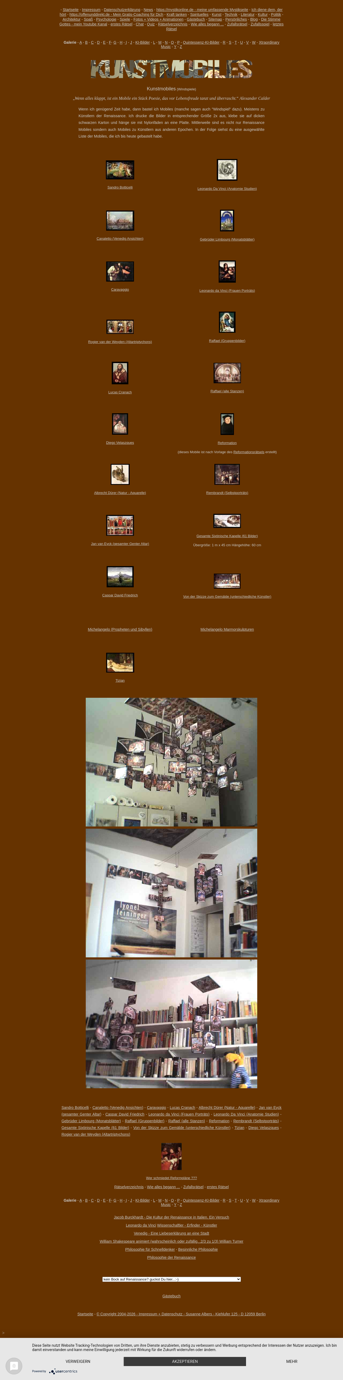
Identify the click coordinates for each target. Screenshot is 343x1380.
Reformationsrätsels (248, 452)
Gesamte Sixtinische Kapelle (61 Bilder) (227, 536)
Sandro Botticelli (120, 187)
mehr (291, 1361)
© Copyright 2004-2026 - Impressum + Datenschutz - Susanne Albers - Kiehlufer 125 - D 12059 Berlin (181, 1314)
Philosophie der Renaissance (171, 1257)
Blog (254, 19)
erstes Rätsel (121, 24)
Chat (140, 24)
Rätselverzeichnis (173, 24)
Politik (276, 14)
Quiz (151, 24)
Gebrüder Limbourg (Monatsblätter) (227, 239)
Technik (231, 14)
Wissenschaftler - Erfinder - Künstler (187, 1225)
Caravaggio (120, 289)
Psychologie (106, 19)
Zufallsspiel (260, 24)
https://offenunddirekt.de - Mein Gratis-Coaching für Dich (116, 14)
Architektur (71, 19)
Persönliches (236, 19)
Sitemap (215, 19)
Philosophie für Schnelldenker (150, 1249)
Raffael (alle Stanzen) (227, 391)
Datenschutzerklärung (122, 10)
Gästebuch (196, 19)
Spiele (125, 19)
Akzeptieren (185, 1361)
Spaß (88, 19)
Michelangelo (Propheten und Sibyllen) (120, 629)
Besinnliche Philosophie (198, 1249)
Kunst (217, 14)
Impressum (91, 10)
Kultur (263, 14)
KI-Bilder (142, 42)
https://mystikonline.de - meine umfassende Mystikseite (202, 10)
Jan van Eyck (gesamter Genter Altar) (120, 544)
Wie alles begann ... (207, 24)
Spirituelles (199, 14)
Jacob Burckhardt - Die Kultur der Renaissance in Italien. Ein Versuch (171, 1217)
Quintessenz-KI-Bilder (201, 42)
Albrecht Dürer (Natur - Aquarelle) (120, 493)
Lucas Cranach (120, 392)
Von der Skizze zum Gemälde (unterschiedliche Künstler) (227, 597)
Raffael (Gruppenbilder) (227, 341)
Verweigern (78, 1361)
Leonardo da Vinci (141, 1225)
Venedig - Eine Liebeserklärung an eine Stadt (171, 1233)
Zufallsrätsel (237, 24)
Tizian (120, 680)
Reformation (227, 443)
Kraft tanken (177, 14)
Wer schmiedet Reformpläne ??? (171, 1178)
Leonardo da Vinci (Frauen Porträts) (227, 291)
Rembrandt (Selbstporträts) (227, 493)
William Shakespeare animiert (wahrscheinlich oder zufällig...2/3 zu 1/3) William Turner (171, 1241)
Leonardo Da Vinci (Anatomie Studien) (227, 189)
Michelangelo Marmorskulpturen (227, 629)
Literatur (248, 14)
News (148, 10)
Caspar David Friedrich (120, 595)
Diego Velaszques (120, 443)
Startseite (71, 10)
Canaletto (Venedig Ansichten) (120, 239)
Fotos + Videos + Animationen (158, 19)
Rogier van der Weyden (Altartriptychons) (120, 342)
